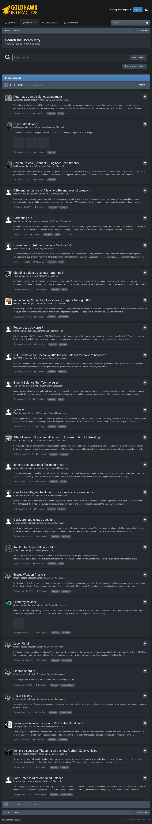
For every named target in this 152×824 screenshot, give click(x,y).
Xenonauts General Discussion (51, 303)
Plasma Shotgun (24, 671)
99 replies (42, 591)
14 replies (40, 795)
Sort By (143, 85)
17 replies (38, 399)
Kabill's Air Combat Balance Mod (34, 547)
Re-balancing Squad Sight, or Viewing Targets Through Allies (52, 300)
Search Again (137, 57)
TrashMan (18, 276)
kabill (15, 550)
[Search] (120, 23)
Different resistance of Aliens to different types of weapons (52, 190)
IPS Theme (6, 820)
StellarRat (17, 754)
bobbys (16, 523)
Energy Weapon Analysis (29, 574)
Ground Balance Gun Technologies (36, 382)
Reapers (18, 410)
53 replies (38, 740)
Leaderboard (51, 23)
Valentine (17, 413)
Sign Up (137, 9)
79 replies (42, 289)
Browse (12, 23)
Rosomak (17, 194)
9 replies (39, 179)
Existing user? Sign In (120, 9)
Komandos (18, 100)
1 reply (40, 426)
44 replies (38, 262)
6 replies (40, 712)
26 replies (38, 564)
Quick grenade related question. (34, 519)
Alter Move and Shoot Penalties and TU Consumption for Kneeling (56, 437)
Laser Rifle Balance (26, 124)
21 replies (42, 536)
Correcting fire (22, 218)
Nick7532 (17, 358)
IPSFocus (17, 820)
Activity (30, 23)
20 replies (42, 660)
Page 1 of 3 (38, 85)
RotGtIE (16, 440)
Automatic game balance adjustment (37, 96)
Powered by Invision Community (137, 820)
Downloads (72, 23)
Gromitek (17, 605)
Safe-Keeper (18, 221)
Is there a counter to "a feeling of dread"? (40, 465)
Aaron (16, 726)
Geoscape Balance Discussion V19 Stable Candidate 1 (49, 723)
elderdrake (18, 495)
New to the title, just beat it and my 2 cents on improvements (53, 492)
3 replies (39, 207)
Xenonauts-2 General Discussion (54, 100)
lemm (16, 781)
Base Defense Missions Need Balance (38, 778)
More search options (134, 66)
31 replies (39, 344)
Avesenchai (18, 468)
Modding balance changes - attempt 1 (38, 272)
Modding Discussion (44, 248)
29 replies (40, 767)
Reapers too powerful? (28, 327)
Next (20, 85)
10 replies (38, 113)
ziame (16, 331)
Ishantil (16, 578)
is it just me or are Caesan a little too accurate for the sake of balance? (59, 355)
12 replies (42, 633)
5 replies (41, 454)
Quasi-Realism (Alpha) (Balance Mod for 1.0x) (43, 245)
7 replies (39, 152)
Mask (15, 248)
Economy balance (25, 602)
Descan (16, 303)
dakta (16, 386)
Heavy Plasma (22, 696)
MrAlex (16, 127)
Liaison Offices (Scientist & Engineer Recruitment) (46, 163)
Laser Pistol (21, 643)
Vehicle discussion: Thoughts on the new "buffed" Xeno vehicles (55, 750)
